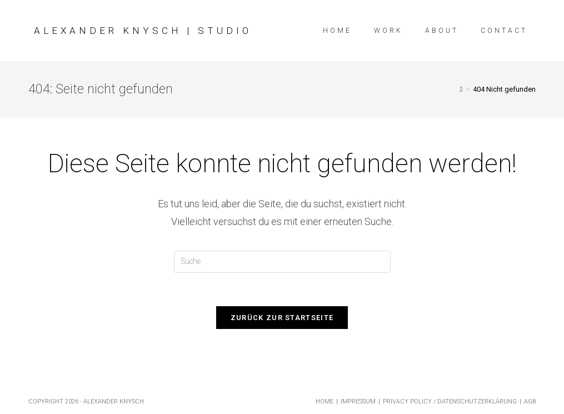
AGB (530, 401)
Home (324, 401)
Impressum (358, 401)
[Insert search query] (282, 262)
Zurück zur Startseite (282, 317)
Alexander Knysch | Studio (143, 30)
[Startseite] (461, 89)
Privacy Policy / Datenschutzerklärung (450, 401)
